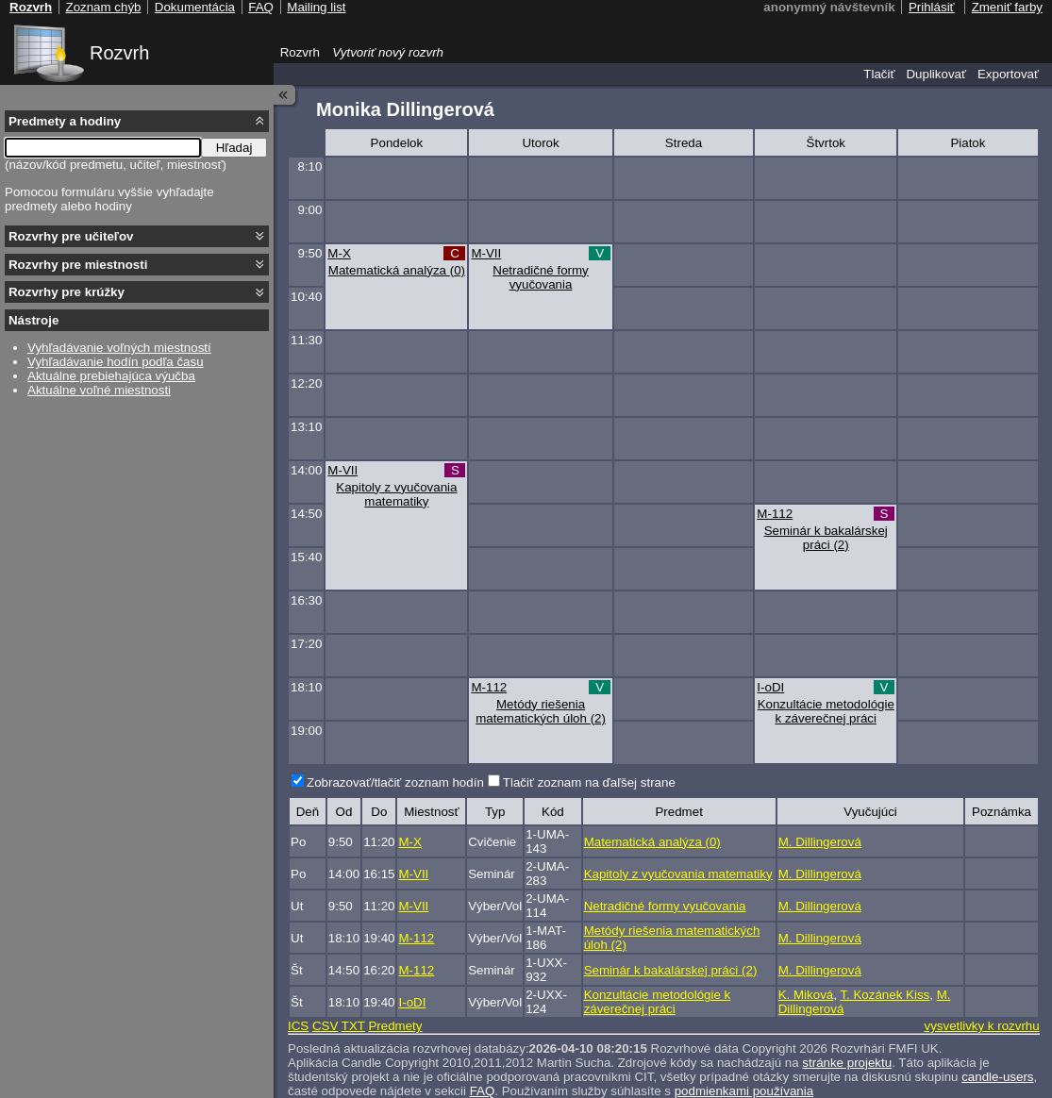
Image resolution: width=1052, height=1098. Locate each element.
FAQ (482, 1091)
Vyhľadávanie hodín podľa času (115, 362)
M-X (338, 253)
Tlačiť (878, 74)
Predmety (395, 1026)
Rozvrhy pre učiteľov (71, 236)
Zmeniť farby (1007, 7)
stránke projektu (847, 1063)
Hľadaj (234, 148)
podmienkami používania (744, 1091)
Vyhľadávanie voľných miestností (119, 348)
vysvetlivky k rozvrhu (981, 1026)
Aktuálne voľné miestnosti (99, 390)
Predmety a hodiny (64, 121)
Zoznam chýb (103, 7)
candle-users (997, 1077)
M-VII (486, 253)
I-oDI (770, 687)
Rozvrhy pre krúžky (66, 292)
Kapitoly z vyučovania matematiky (396, 494)
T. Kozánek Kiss (884, 995)
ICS (298, 1026)
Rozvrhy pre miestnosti (77, 265)
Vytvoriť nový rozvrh (387, 52)
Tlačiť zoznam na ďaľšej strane (589, 782)
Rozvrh (119, 52)
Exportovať (1008, 74)
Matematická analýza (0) (396, 270)
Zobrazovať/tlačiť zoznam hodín (395, 782)
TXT (353, 1026)
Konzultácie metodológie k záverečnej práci (826, 711)
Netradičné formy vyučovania (540, 277)
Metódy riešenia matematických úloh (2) (541, 711)
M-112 (775, 514)
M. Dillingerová (819, 842)
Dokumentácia (195, 7)
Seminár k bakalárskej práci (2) (826, 538)
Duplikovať (936, 74)
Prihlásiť (932, 7)
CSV (325, 1026)
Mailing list (316, 7)
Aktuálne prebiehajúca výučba (111, 376)
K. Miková (806, 995)
